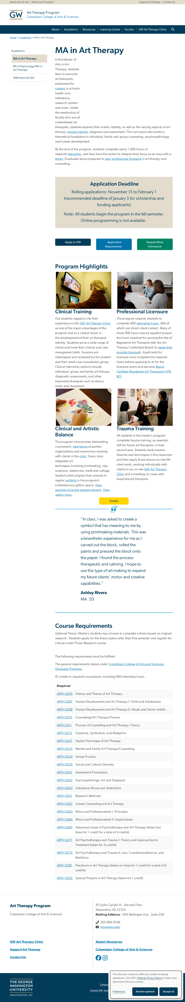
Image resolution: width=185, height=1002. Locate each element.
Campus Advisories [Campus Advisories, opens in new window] (109, 984)
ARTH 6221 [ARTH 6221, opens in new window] (64, 741)
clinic (83, 456)
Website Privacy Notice (149, 978)
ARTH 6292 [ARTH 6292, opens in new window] (65, 878)
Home (13, 37)
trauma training (77, 132)
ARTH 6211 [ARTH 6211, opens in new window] (64, 725)
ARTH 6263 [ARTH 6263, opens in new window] (65, 811)
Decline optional (145, 991)
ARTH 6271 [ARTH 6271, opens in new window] (64, 840)
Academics (71, 29)
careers (60, 88)
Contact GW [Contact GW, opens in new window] (96, 990)
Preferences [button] (119, 991)
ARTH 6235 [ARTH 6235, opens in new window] (65, 764)
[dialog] (145, 984)
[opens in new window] (99, 960)
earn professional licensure (123, 159)
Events (114, 501)
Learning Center (110, 29)
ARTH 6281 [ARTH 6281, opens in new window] (64, 865)
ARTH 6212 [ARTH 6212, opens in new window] (64, 733)
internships (80, 446)
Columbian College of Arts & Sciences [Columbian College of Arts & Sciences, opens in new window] (124, 949)
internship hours (148, 323)
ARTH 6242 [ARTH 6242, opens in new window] (65, 780)
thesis (59, 159)
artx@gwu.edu (110, 927)
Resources (89, 29)
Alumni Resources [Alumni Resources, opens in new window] (109, 942)
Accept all (168, 991)
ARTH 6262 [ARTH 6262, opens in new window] (65, 804)
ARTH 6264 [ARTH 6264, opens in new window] (65, 819)
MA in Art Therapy (25, 58)
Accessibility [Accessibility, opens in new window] (110, 990)
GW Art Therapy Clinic (152, 29)
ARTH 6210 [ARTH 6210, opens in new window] (64, 717)
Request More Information (155, 244)
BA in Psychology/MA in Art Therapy (28, 68)
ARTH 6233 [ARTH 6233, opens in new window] (65, 749)
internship (74, 154)
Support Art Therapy (149, 2)
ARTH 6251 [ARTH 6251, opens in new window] (64, 796)
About (55, 29)
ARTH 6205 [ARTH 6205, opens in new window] (65, 694)
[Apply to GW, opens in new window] (73, 242)
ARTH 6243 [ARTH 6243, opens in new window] (65, 788)
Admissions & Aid (19, 2)
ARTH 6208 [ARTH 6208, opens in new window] (65, 709)
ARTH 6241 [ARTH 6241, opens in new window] (64, 772)
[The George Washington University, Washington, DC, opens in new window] (21, 987)
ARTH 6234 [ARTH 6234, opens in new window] (65, 756)
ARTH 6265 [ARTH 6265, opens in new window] (65, 827)
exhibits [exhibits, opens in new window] (71, 480)
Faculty (129, 29)
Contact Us (169, 2)
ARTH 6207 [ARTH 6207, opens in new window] (64, 701)
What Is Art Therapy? (43, 2)
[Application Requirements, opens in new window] (114, 244)
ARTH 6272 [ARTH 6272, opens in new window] (65, 852)
